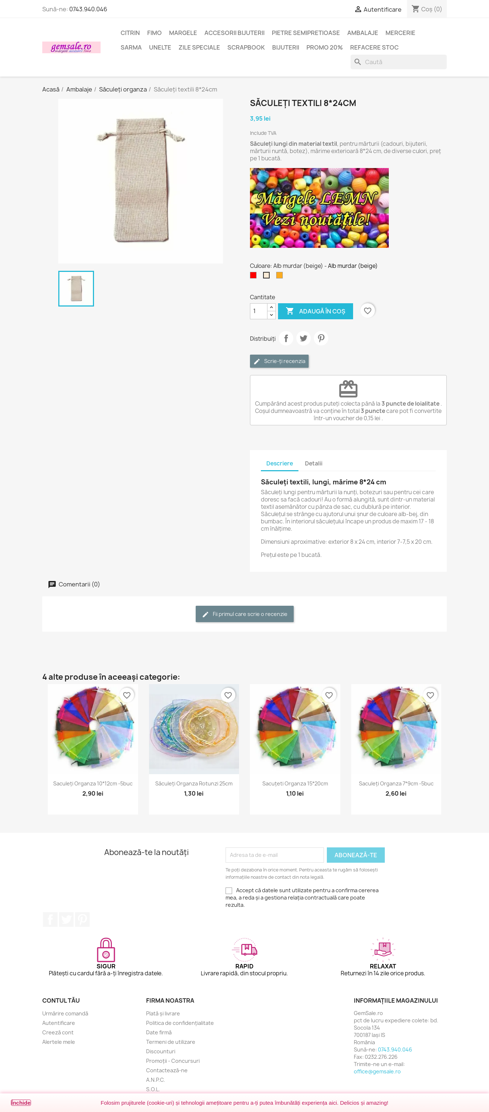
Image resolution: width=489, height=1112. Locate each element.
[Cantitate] (258, 311)
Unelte (160, 47)
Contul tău (61, 1000)
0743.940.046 (88, 9)
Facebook (50, 919)
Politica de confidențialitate (180, 1022)
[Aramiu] (281, 277)
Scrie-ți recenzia (279, 361)
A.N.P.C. (155, 1079)
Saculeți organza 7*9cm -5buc (396, 783)
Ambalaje (362, 33)
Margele (183, 33)
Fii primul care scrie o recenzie (244, 614)
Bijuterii (285, 47)
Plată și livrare (163, 1013)
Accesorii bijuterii (234, 33)
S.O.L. (153, 1089)
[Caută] (399, 62)
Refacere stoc (374, 47)
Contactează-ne (167, 1070)
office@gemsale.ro (377, 1071)
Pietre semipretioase (306, 33)
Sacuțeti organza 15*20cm (295, 783)
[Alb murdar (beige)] (268, 277)
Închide (21, 1103)
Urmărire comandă (65, 1013)
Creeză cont (58, 1032)
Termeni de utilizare (170, 1041)
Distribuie (286, 338)
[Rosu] (254, 277)
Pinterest (321, 338)
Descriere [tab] (279, 463)
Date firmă (159, 1032)
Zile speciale (199, 47)
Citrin (130, 33)
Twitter (66, 919)
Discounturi (160, 1051)
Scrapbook (246, 47)
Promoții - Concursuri (173, 1060)
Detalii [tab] (313, 463)
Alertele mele (58, 1041)
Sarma (131, 47)
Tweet (303, 338)
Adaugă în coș (315, 311)
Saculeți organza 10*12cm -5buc (93, 783)
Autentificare (58, 1022)
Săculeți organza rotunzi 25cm (193, 783)
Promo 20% (324, 47)
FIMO (154, 33)
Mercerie (400, 33)
